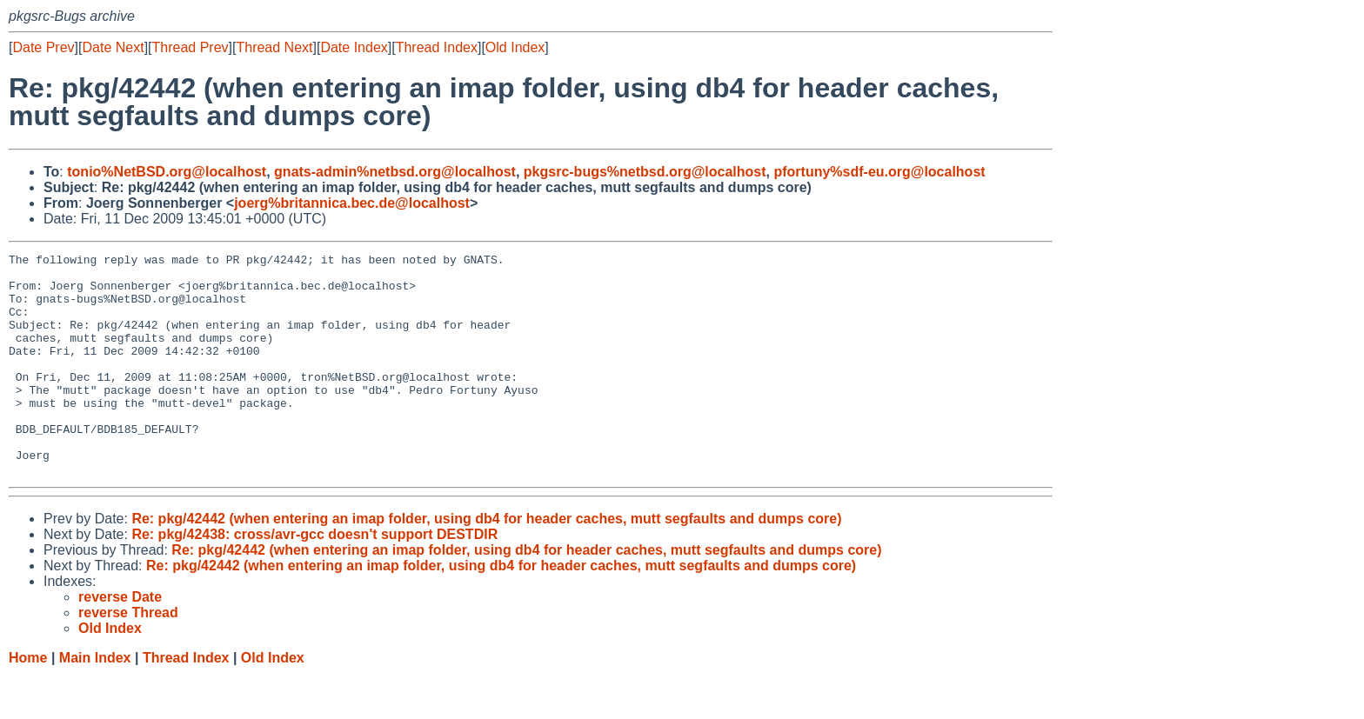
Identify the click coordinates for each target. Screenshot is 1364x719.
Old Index (515, 47)
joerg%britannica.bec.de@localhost (352, 203)
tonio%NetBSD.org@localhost (166, 171)
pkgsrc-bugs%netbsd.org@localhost (645, 171)
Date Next (113, 47)
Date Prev (43, 47)
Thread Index (437, 47)
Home (28, 702)
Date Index (353, 47)
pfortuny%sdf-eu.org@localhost (879, 171)
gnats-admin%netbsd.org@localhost (395, 171)
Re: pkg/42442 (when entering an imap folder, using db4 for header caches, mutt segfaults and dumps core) (486, 563)
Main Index (95, 702)
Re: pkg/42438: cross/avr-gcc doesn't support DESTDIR (314, 578)
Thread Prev (190, 47)
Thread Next (274, 47)
